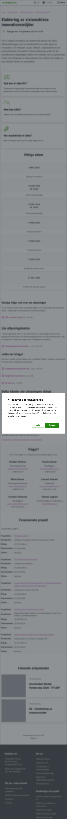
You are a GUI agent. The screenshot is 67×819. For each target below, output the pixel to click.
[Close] (62, 395)
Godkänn (52, 425)
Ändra (38, 425)
